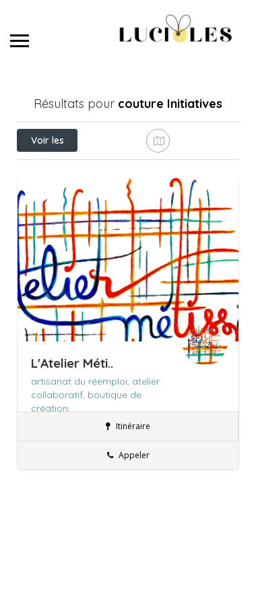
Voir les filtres (47, 143)
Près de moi (84, 169)
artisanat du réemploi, (81, 449)
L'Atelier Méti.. (72, 431)
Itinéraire (128, 494)
